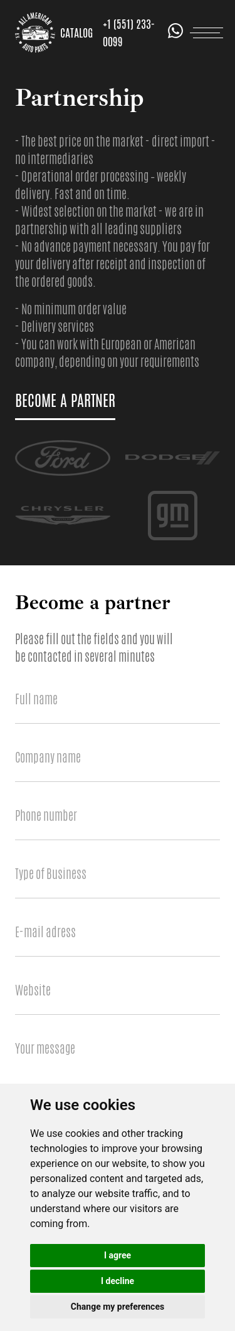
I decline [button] (117, 1281)
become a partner (65, 401)
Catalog (76, 32)
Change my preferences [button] (117, 1307)
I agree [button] (117, 1255)
